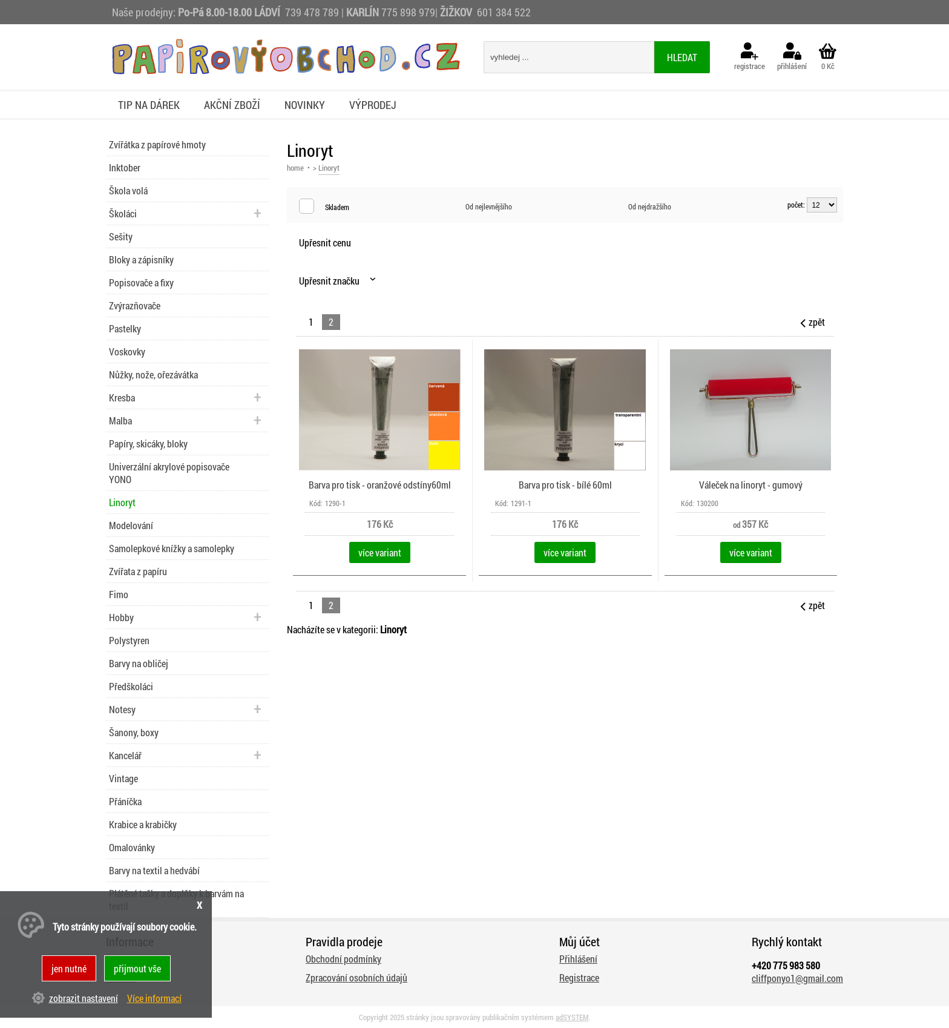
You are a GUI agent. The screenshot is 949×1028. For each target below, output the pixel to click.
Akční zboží (232, 104)
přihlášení (792, 56)
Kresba (122, 397)
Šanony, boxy (134, 732)
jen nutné (69, 968)
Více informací (154, 998)
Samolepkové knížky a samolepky (171, 548)
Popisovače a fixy (141, 282)
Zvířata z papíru (138, 571)
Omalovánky (132, 847)
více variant (379, 552)
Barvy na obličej (138, 663)
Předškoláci (131, 686)
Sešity (121, 236)
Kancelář (125, 755)
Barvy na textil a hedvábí (154, 870)
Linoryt (122, 502)
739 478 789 (312, 12)
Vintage (123, 778)
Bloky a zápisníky (141, 259)
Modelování (131, 525)
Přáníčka (125, 801)
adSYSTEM (572, 1017)
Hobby (121, 617)
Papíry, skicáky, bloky (148, 443)
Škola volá (128, 190)
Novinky (304, 104)
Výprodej (372, 104)
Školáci (123, 213)
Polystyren (129, 640)
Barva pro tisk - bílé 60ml (565, 484)
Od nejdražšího (649, 206)
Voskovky (127, 351)
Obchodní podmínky (343, 958)
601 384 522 (504, 12)
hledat (682, 57)
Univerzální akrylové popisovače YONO (169, 473)
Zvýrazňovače (134, 305)
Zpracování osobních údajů (356, 977)
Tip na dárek (149, 104)
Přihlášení (578, 958)
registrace (749, 56)
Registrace (579, 977)
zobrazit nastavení (83, 998)
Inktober (124, 167)
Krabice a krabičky (143, 824)
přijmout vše (137, 968)
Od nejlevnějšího (488, 206)
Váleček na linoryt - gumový (751, 484)
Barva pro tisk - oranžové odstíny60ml (380, 484)
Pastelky (125, 328)
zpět (811, 321)
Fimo (118, 594)
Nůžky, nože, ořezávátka (153, 374)
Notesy (122, 709)
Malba (120, 420)
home (295, 167)
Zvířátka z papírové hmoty (157, 144)
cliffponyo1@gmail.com (797, 978)
